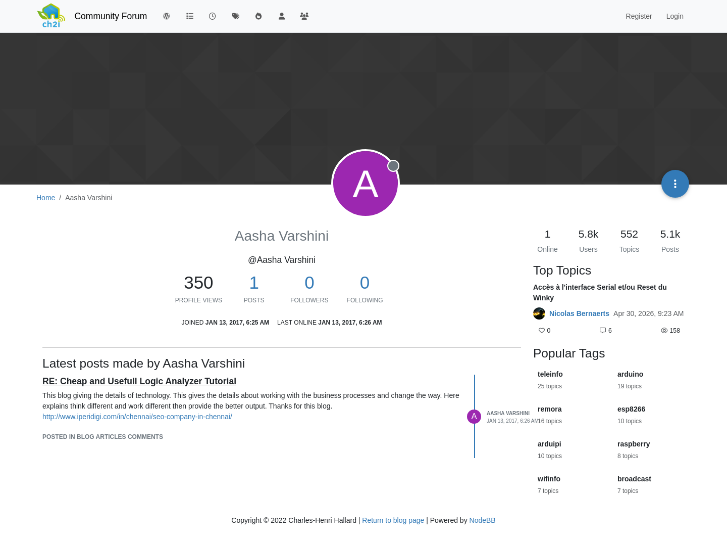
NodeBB (483, 520)
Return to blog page (393, 520)
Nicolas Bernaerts (579, 313)
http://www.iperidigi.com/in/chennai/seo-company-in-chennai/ (137, 417)
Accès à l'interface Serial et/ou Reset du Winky (600, 292)
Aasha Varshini (508, 413)
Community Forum (110, 16)
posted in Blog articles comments (102, 436)
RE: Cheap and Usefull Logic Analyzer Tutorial (139, 381)
